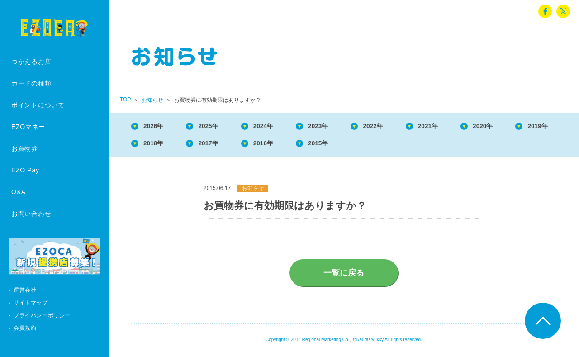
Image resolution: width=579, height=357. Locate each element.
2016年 (335, 145)
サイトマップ (31, 303)
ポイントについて (38, 105)
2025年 (216, 126)
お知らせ (152, 100)
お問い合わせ (31, 213)
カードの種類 (31, 83)
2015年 (394, 145)
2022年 (394, 126)
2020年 (514, 126)
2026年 (156, 126)
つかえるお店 (31, 61)
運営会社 (25, 290)
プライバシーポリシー (42, 315)
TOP (125, 99)
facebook (545, 11)
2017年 (275, 145)
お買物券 (24, 148)
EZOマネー (28, 126)
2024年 (275, 126)
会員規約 (25, 328)
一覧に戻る (343, 275)
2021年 (454, 126)
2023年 (335, 126)
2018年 (216, 145)
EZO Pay (25, 170)
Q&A (18, 191)
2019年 (156, 145)
